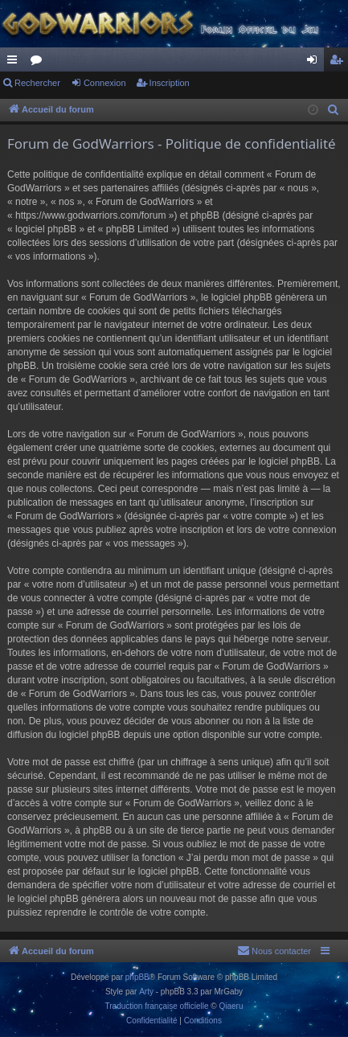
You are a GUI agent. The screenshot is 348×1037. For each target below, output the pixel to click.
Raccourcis (15, 63)
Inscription (169, 83)
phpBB (137, 977)
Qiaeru (231, 1006)
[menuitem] (333, 110)
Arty (146, 991)
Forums (39, 63)
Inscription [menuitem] (339, 63)
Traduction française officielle (157, 1006)
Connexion (105, 83)
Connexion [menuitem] (315, 63)
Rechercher (37, 83)
